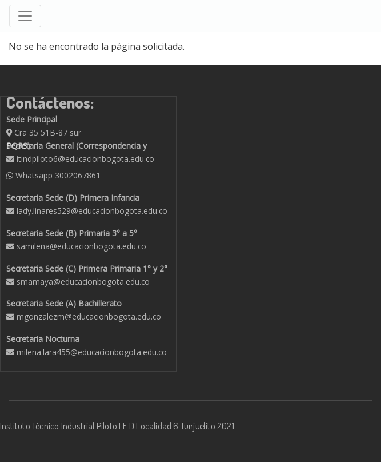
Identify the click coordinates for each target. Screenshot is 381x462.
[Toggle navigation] (25, 16)
